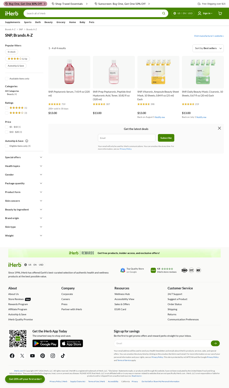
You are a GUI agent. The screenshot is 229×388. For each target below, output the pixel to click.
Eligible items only (19, 146)
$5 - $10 (14, 126)
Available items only (19, 78)
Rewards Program (18, 304)
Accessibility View (124, 298)
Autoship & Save (16, 65)
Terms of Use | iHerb (96, 381)
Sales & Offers (122, 304)
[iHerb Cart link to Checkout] (220, 13)
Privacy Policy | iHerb (59, 381)
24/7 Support (175, 293)
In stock (11, 51)
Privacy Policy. (126, 149)
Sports (27, 22)
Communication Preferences (183, 319)
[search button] (164, 13)
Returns (172, 314)
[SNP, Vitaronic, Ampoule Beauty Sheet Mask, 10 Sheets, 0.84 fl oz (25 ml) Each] (158, 78)
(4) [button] (12, 94)
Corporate (67, 293)
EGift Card (120, 309)
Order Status (175, 304)
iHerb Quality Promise (20, 319)
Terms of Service (124, 360)
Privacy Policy (213, 357)
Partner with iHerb (71, 309)
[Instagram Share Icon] (52, 355)
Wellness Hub (122, 293)
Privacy (135, 381)
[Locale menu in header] (185, 13)
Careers (65, 298)
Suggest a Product (177, 298)
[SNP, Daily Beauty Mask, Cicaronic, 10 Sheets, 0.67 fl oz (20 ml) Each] (203, 78)
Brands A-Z (10, 29)
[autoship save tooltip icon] (26, 141)
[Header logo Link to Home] (11, 13)
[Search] (96, 13)
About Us (13, 293)
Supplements (12, 22)
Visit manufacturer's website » (209, 35)
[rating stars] (54, 104)
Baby (82, 22)
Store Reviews (19, 299)
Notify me (160, 117)
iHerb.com (18, 371)
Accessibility (113, 381)
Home (72, 22)
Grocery (60, 22)
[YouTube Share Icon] (32, 355)
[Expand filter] (41, 157)
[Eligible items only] (6, 145)
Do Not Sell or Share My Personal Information (160, 381)
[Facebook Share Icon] (12, 355)
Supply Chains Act (78, 381)
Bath (38, 22)
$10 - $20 (14, 132)
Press (64, 304)
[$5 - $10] (6, 126)
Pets (91, 22)
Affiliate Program (17, 309)
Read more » (137, 376)
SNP (21, 29)
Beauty (49, 22)
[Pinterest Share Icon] (42, 355)
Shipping (172, 309)
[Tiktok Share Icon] (63, 355)
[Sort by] (208, 48)
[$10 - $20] (6, 131)
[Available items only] (6, 78)
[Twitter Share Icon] (22, 355)
